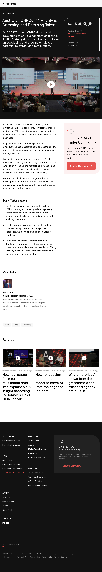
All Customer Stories (36, 473)
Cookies (64, 557)
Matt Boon (72, 45)
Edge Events (7, 460)
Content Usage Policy (38, 557)
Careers (5, 506)
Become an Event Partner (12, 469)
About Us (6, 498)
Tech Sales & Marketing (37, 477)
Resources (11, 3)
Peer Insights (33, 453)
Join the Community (79, 166)
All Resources (33, 441)
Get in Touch (7, 510)
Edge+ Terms (54, 557)
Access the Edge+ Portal (12, 473)
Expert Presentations (77, 34)
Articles (31, 445)
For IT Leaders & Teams (11, 441)
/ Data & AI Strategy (25, 371)
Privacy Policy (9, 557)
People (71, 36)
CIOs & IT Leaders (35, 481)
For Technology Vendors (11, 445)
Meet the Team (8, 502)
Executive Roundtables (11, 465)
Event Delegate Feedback (38, 486)
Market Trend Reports (37, 449)
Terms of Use (22, 557)
